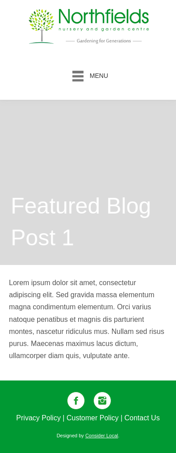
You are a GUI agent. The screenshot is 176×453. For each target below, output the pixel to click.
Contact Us (142, 418)
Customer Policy (92, 418)
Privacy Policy (38, 418)
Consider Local (101, 435)
